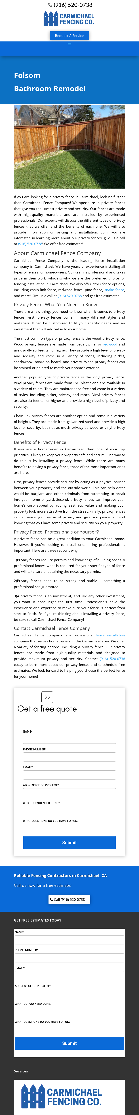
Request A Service (69, 35)
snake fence (113, 289)
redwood (110, 344)
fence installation (110, 635)
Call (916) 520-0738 (69, 899)
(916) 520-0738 (30, 243)
